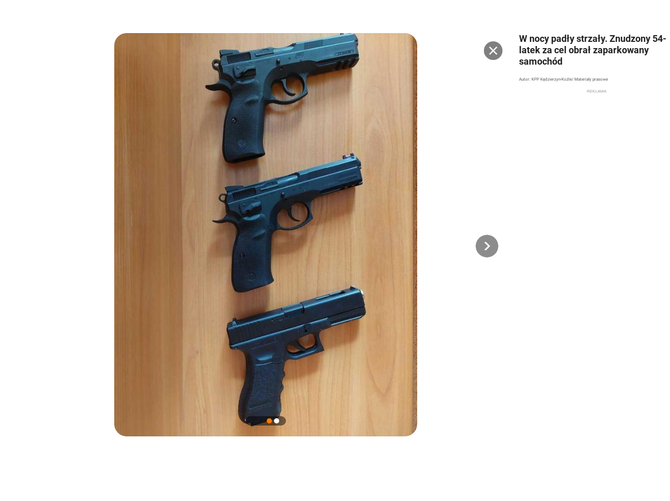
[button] (487, 246)
